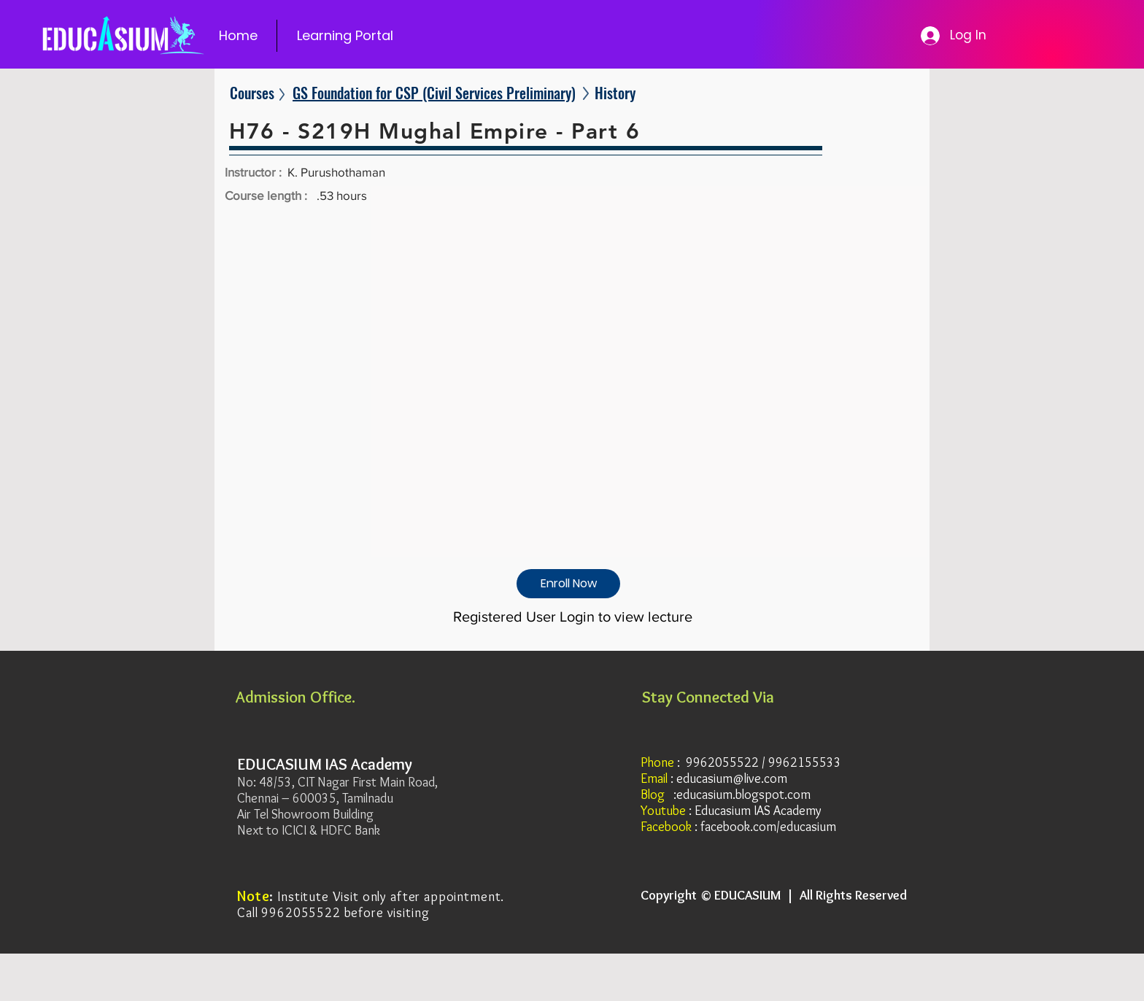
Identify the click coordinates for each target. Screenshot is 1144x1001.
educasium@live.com (731, 778)
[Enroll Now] (568, 583)
